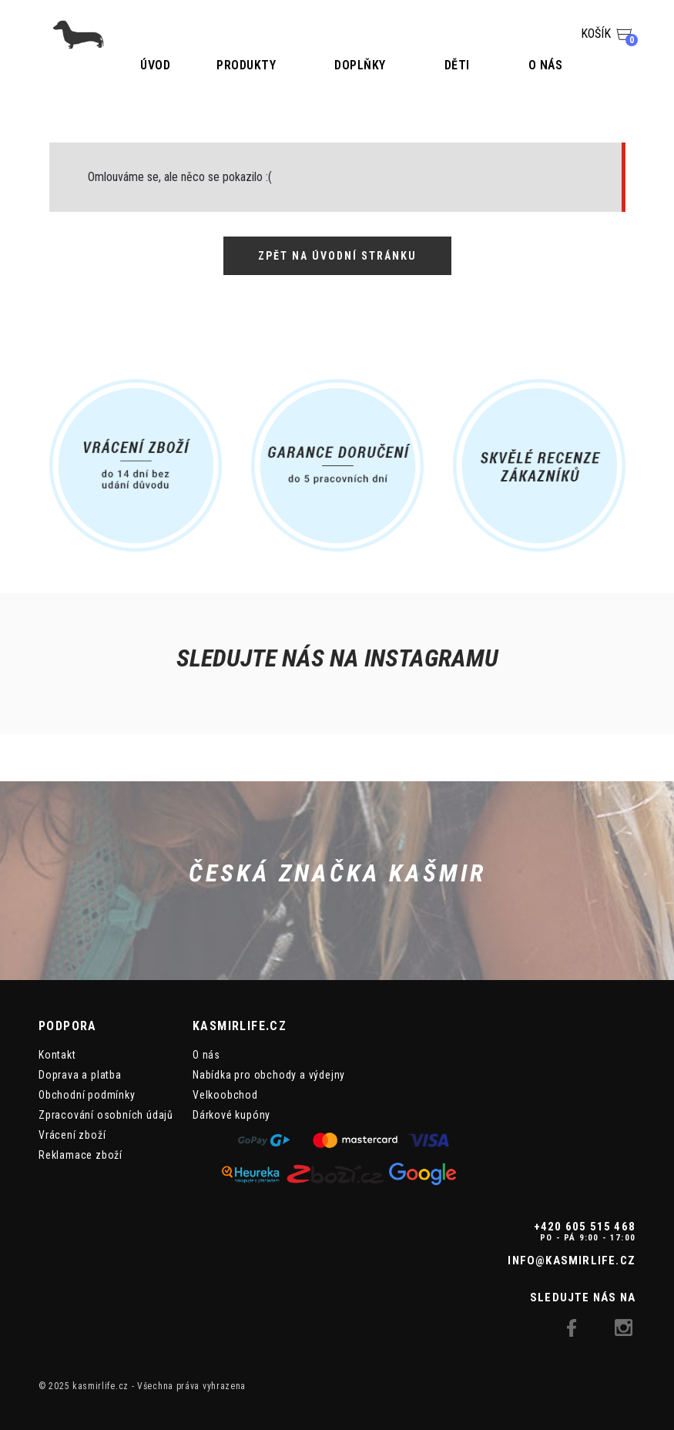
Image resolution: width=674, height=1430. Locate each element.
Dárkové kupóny (231, 1115)
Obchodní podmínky (87, 1095)
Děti (457, 65)
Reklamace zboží (80, 1155)
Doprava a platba (80, 1075)
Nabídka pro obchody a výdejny (269, 1075)
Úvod (155, 65)
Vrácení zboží (72, 1135)
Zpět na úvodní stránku (337, 256)
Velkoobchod (225, 1095)
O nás (545, 65)
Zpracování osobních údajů (106, 1115)
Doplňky (360, 65)
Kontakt (57, 1055)
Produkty (246, 65)
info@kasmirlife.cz (571, 1260)
